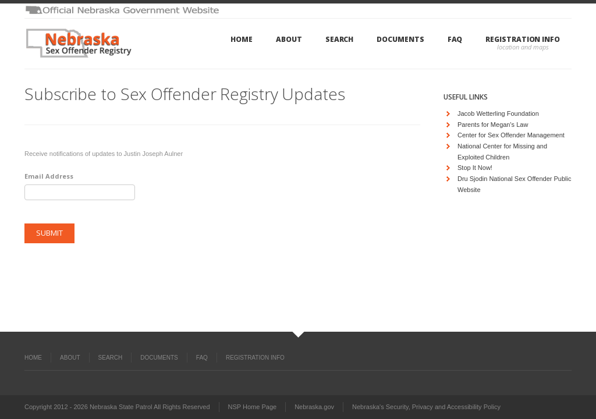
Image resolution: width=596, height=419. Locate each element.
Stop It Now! (474, 167)
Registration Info (522, 39)
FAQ (455, 39)
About (289, 39)
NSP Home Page (252, 406)
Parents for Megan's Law (492, 124)
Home (241, 39)
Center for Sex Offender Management (511, 135)
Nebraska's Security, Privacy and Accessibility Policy (426, 406)
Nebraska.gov (314, 406)
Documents (400, 39)
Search (339, 39)
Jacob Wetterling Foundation (498, 113)
